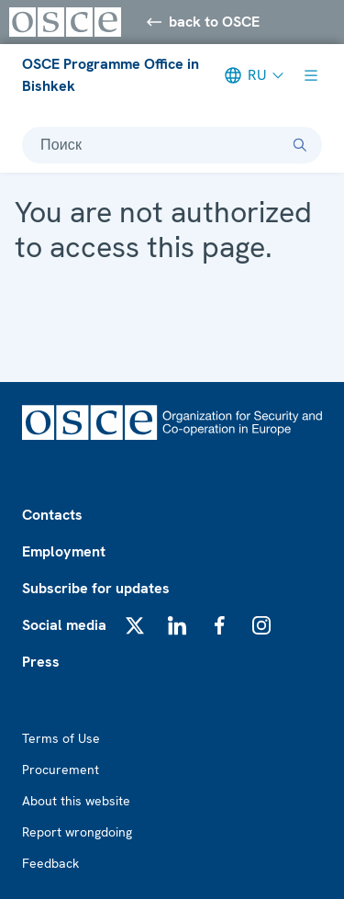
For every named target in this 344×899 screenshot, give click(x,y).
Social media (64, 625)
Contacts (52, 514)
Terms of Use (61, 738)
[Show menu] (311, 75)
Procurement (60, 769)
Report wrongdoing (77, 832)
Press (41, 661)
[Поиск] (300, 145)
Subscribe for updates (96, 588)
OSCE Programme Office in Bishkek (110, 75)
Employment (63, 551)
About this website (76, 800)
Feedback (50, 863)
